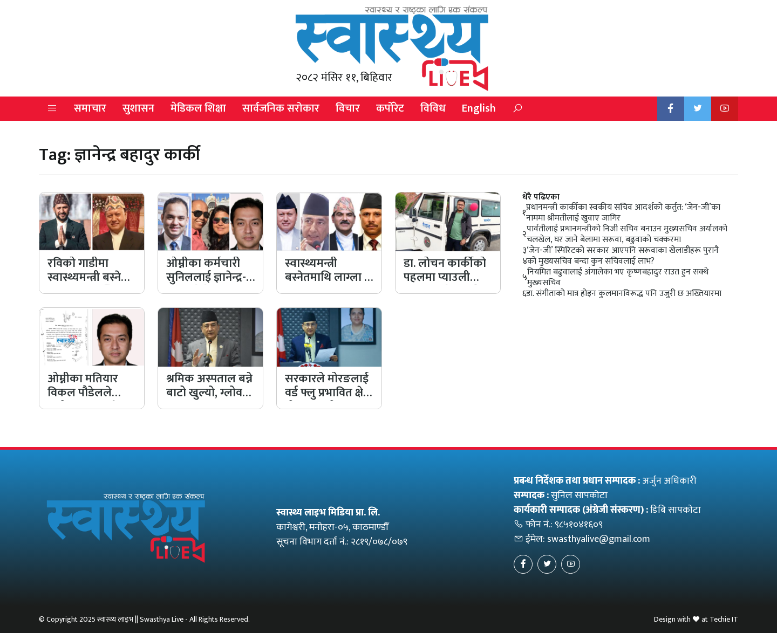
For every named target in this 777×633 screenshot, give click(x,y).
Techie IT (724, 619)
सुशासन (138, 108)
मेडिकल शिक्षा (198, 108)
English (479, 108)
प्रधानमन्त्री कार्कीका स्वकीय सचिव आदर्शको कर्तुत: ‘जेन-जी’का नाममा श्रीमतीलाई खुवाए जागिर (623, 213)
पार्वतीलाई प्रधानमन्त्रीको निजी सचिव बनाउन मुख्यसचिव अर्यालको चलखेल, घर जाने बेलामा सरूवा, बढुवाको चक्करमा (627, 234)
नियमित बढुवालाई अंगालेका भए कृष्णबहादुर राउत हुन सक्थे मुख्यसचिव (617, 277)
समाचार (90, 108)
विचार (348, 108)
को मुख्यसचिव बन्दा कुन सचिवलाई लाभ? (591, 261)
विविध (433, 108)
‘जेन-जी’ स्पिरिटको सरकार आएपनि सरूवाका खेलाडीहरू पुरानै (623, 250)
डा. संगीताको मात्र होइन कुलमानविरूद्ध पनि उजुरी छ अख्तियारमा (623, 293)
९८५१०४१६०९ (579, 525)
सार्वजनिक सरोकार (280, 108)
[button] (52, 109)
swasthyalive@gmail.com (598, 539)
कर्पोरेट (390, 108)
